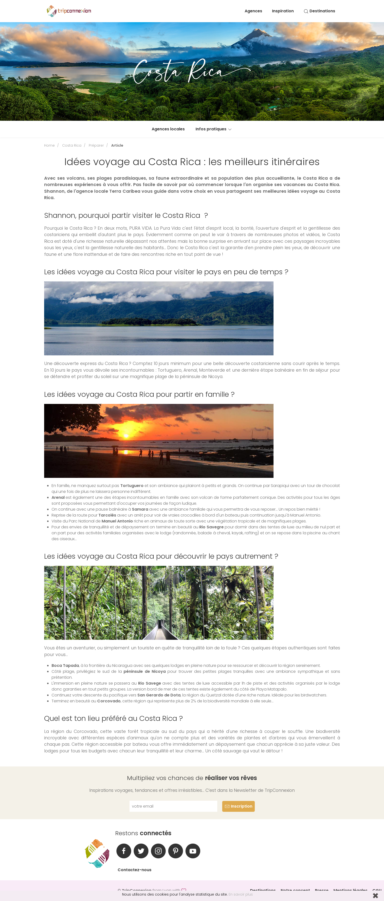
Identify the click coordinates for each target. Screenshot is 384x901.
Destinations (319, 11)
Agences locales (168, 129)
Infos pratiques (214, 129)
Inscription (238, 806)
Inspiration (283, 11)
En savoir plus (241, 894)
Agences (253, 11)
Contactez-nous (134, 870)
